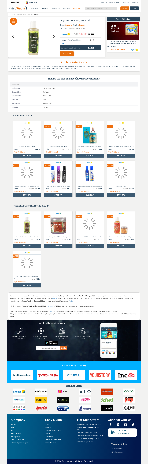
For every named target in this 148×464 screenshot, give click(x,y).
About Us (14, 424)
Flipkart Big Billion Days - (87, 432)
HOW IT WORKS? (116, 2)
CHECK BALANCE (106, 2)
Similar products (22, 115)
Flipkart (82, 25)
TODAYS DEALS (56, 8)
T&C (63, 43)
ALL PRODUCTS (34, 8)
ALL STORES (45, 8)
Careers (47, 433)
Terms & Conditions (17, 440)
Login (134, 8)
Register (124, 8)
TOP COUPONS (66, 8)
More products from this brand (31, 206)
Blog (12, 427)
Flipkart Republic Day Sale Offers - (90, 435)
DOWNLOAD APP (134, 2)
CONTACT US (125, 2)
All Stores (48, 427)
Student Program (50, 443)
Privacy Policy (15, 437)
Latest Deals (49, 437)
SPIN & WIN (31, 2)
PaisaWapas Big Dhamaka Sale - (89, 424)
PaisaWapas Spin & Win (85, 442)
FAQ (12, 430)
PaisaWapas (68, 461)
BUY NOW (67, 54)
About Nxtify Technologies (19, 443)
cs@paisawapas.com (117, 452)
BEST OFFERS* (77, 8)
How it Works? (16, 433)
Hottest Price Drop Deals (53, 440)
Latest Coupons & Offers (53, 430)
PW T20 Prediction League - (88, 439)
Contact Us (119, 444)
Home (47, 424)
